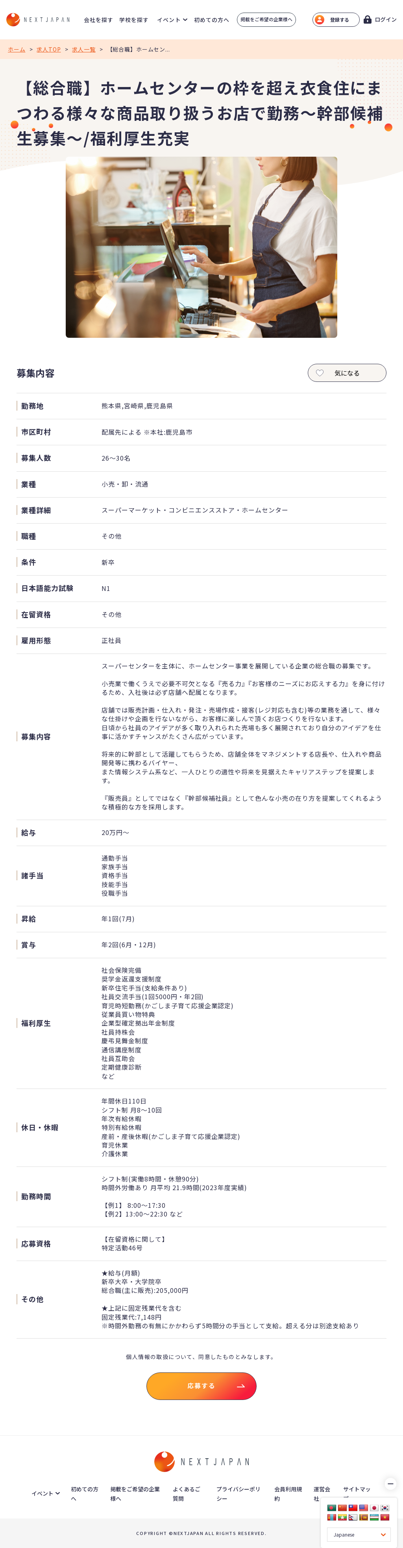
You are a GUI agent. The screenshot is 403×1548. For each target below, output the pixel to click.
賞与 (28, 945)
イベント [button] (169, 20)
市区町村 (36, 432)
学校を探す (134, 20)
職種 (28, 536)
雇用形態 (36, 640)
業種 (28, 484)
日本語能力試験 (47, 588)
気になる (336, 373)
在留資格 (36, 614)
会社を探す (99, 20)
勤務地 (32, 406)
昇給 (28, 919)
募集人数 (36, 458)
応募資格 (36, 1243)
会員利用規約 (288, 1493)
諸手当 (32, 875)
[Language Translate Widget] (359, 1535)
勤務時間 (36, 1196)
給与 (28, 832)
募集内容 (36, 736)
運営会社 (322, 1493)
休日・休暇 (40, 1127)
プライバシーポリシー (238, 1493)
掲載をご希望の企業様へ (266, 19)
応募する (201, 1385)
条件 (28, 562)
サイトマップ (357, 1493)
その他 (32, 1299)
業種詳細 (36, 510)
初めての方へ (212, 20)
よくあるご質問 (186, 1493)
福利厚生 (36, 1023)
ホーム (17, 49)
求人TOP (49, 49)
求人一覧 (83, 49)
